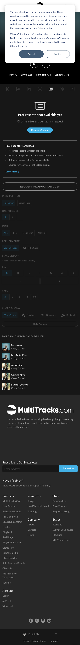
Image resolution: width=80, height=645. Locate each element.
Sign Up (6, 600)
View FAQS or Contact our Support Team (26, 485)
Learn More (13, 171)
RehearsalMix (10, 552)
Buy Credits (59, 500)
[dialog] (40, 34)
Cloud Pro (8, 547)
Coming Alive (18, 374)
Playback (7, 532)
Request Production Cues (40, 186)
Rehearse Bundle (11, 511)
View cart (7, 605)
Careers (32, 529)
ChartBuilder (9, 557)
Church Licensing (12, 521)
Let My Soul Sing (19, 355)
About (31, 524)
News (31, 534)
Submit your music (62, 529)
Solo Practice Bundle (13, 563)
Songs (31, 500)
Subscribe (68, 468)
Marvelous (16, 345)
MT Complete (10, 516)
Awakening (16, 365)
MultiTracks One (11, 500)
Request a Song (60, 511)
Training (32, 511)
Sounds (6, 582)
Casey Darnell (18, 348)
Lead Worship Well (38, 506)
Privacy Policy (39, 640)
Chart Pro (7, 568)
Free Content (59, 506)
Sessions (57, 524)
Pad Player (8, 537)
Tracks (6, 526)
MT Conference (61, 539)
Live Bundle (8, 506)
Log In (5, 595)
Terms (26, 640)
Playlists (57, 534)
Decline (57, 54)
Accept (31, 54)
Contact (54, 640)
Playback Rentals (11, 542)
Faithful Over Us (19, 384)
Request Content (40, 130)
